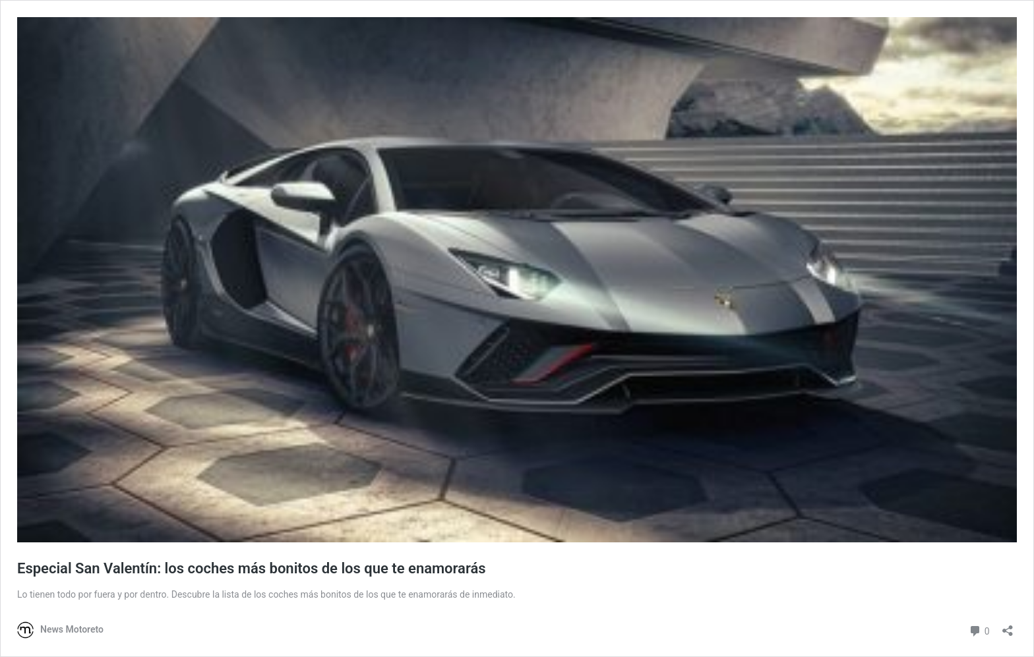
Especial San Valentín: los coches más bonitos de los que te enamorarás (251, 568)
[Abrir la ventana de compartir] (1007, 626)
